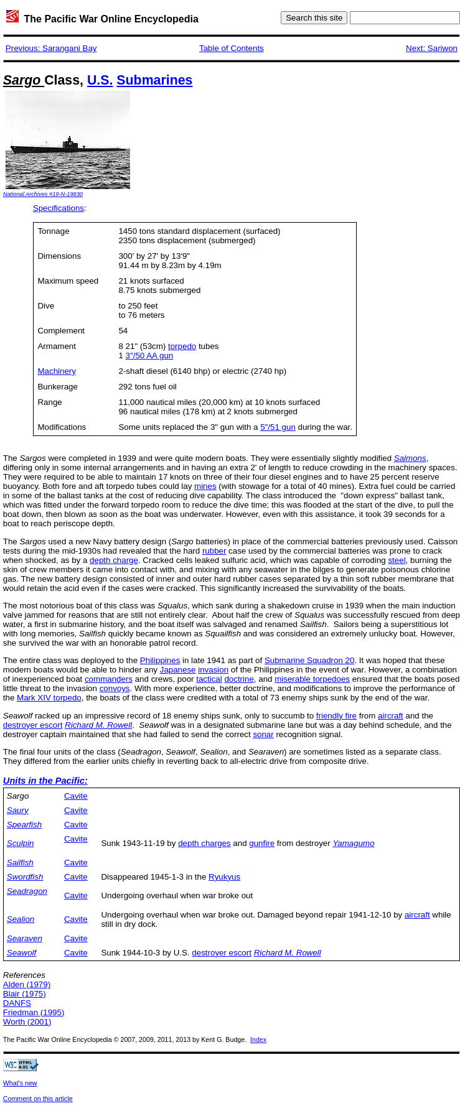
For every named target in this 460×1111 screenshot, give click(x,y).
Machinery (56, 371)
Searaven (24, 938)
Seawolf (21, 952)
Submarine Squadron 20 (310, 660)
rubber (214, 551)
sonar (263, 734)
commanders (109, 679)
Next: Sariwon (432, 48)
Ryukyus (224, 876)
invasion (213, 669)
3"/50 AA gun (150, 355)
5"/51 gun (278, 427)
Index (258, 1039)
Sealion (20, 919)
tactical (209, 679)
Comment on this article (38, 1098)
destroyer (209, 952)
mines (205, 486)
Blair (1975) (24, 993)
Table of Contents (231, 48)
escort (239, 952)
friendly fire (336, 715)
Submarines (154, 80)
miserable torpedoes (312, 679)
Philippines (160, 660)
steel (396, 560)
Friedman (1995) (34, 1012)
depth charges (204, 843)
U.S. (100, 80)
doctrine (238, 679)
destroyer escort (33, 725)
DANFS (17, 1003)
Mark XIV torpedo (49, 697)
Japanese (178, 669)
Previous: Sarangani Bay (51, 48)
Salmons (410, 458)
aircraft (390, 715)
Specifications (58, 208)
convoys (115, 688)
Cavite (76, 796)
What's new (20, 1083)
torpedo (182, 346)
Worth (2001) (27, 1021)
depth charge (114, 560)
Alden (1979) (26, 984)
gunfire (262, 843)
